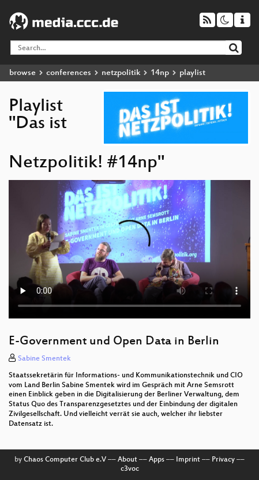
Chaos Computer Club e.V (65, 460)
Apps (156, 460)
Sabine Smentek (44, 359)
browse (22, 73)
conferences (68, 73)
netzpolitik (121, 73)
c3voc (130, 469)
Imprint (188, 460)
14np (160, 73)
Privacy (223, 460)
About (127, 460)
